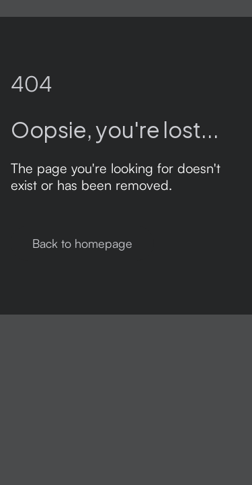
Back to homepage (82, 243)
